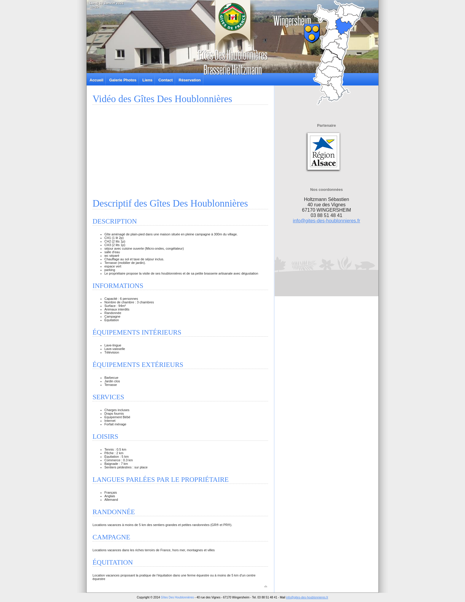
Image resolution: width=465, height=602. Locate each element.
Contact (165, 80)
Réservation (189, 80)
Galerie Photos (122, 80)
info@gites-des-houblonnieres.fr (326, 220)
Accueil (96, 80)
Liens (147, 80)
